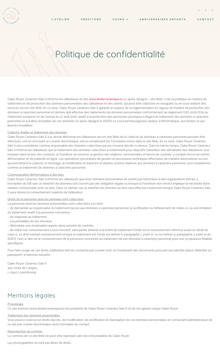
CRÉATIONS (91, 19)
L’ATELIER (61, 19)
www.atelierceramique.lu (106, 99)
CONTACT (206, 19)
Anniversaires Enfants (163, 19)
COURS (120, 19)
